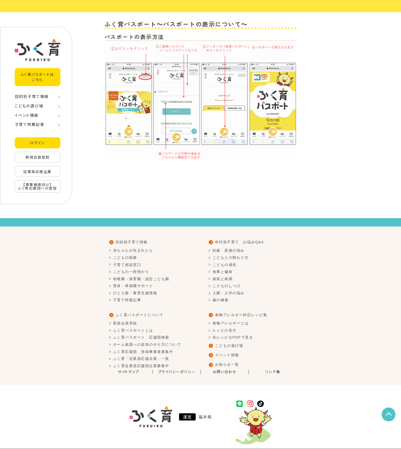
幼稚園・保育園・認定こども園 (141, 279)
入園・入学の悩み (229, 293)
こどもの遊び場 (29, 106)
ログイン (37, 142)
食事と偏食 (223, 272)
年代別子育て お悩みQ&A (239, 242)
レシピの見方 (225, 330)
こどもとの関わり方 (231, 258)
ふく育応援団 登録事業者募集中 (143, 352)
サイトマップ (128, 372)
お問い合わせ (224, 372)
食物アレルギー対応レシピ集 (241, 315)
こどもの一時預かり (131, 272)
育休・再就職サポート (133, 286)
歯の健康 (221, 300)
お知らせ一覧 (227, 364)
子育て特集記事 (30, 124)
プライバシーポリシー (176, 372)
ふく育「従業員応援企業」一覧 (141, 359)
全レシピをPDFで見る (233, 337)
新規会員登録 (37, 157)
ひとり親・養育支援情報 (135, 293)
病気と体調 (223, 279)
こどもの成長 (225, 265)
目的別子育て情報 (32, 96)
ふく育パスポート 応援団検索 (141, 337)
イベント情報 (27, 115)
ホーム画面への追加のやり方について (147, 344)
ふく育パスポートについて (140, 315)
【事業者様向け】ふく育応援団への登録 (37, 186)
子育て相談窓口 (127, 265)
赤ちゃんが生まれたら (133, 250)
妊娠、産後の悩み (229, 250)
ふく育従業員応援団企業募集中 (141, 366)
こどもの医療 (125, 258)
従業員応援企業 (37, 171)
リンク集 (272, 372)
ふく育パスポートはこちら (37, 77)
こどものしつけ (227, 286)
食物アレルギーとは (231, 323)
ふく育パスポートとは (133, 330)
